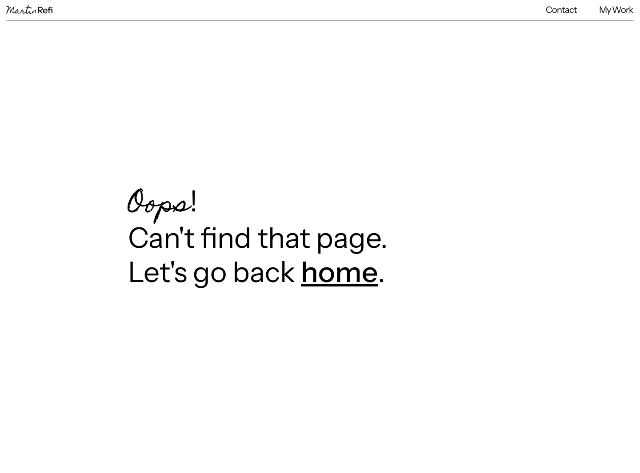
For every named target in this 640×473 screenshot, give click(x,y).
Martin (30, 11)
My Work (616, 9)
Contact (561, 9)
